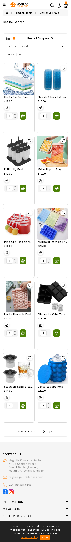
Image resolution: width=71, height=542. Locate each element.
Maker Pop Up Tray (50, 169)
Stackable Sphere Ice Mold (20, 386)
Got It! (44, 537)
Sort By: (12, 46)
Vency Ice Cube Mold (50, 386)
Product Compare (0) (40, 38)
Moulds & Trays (49, 12)
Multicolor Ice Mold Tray (53, 241)
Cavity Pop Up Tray (16, 96)
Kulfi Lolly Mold (13, 169)
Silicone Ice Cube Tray (51, 314)
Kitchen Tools (24, 12)
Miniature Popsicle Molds (19, 241)
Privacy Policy (29, 537)
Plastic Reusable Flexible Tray (22, 314)
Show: (11, 54)
